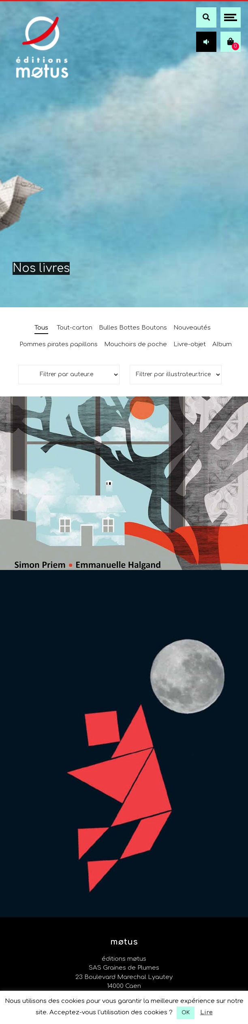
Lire (206, 1012)
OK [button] (186, 1012)
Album (222, 344)
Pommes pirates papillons (58, 344)
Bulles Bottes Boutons (133, 327)
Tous (41, 327)
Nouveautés (192, 327)
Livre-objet (189, 344)
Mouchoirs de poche (135, 344)
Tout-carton (74, 327)
